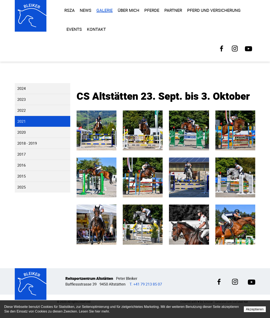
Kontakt (96, 29)
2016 (21, 165)
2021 (21, 121)
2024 (21, 88)
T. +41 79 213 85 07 (146, 284)
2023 (21, 99)
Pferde (151, 10)
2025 (21, 187)
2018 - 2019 (27, 143)
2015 (21, 176)
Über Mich (128, 10)
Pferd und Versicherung (214, 10)
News (85, 10)
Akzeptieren (255, 309)
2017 (21, 154)
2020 (21, 132)
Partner (173, 10)
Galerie (104, 10)
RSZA (69, 10)
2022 (21, 110)
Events (74, 29)
